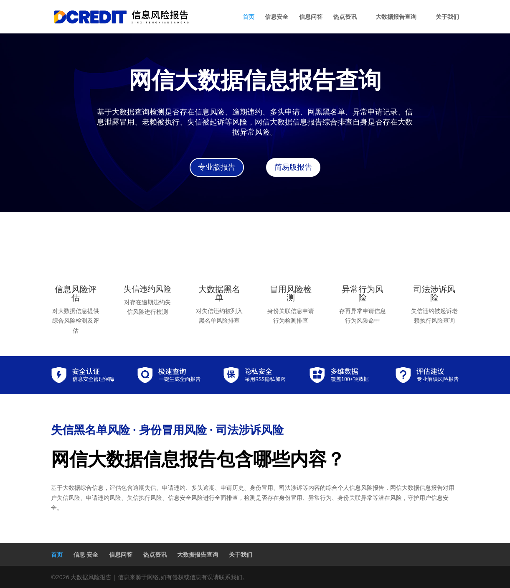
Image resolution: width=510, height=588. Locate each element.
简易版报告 (293, 167)
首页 (248, 17)
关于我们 (447, 17)
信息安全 (276, 17)
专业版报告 (217, 167)
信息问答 (310, 17)
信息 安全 (86, 554)
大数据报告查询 (396, 17)
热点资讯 (345, 17)
